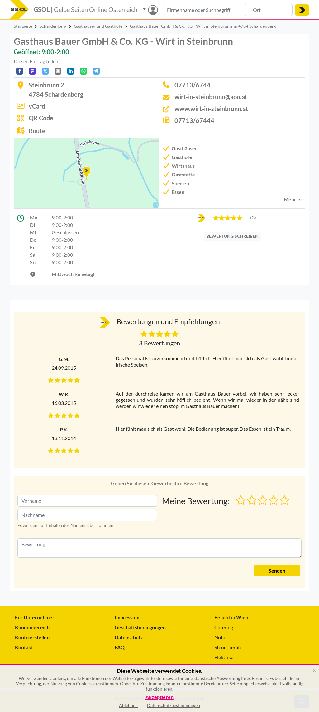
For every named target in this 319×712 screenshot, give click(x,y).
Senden (277, 571)
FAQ (120, 647)
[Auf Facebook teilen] (19, 71)
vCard (37, 106)
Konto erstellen (32, 637)
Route (37, 130)
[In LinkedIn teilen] (70, 71)
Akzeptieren (159, 697)
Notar (220, 637)
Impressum (127, 617)
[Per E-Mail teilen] (58, 71)
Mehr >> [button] (293, 199)
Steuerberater (229, 647)
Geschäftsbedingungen (140, 627)
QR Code (41, 118)
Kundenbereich (32, 627)
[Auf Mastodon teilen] (32, 71)
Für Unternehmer (35, 617)
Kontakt (24, 647)
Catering (223, 627)
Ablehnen (128, 705)
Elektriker (224, 657)
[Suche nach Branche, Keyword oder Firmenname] (204, 10)
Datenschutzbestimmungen (173, 705)
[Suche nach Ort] (271, 10)
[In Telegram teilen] (96, 71)
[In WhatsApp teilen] (83, 71)
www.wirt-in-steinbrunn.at (211, 108)
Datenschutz (129, 637)
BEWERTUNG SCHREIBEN (232, 236)
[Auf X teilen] (45, 71)
